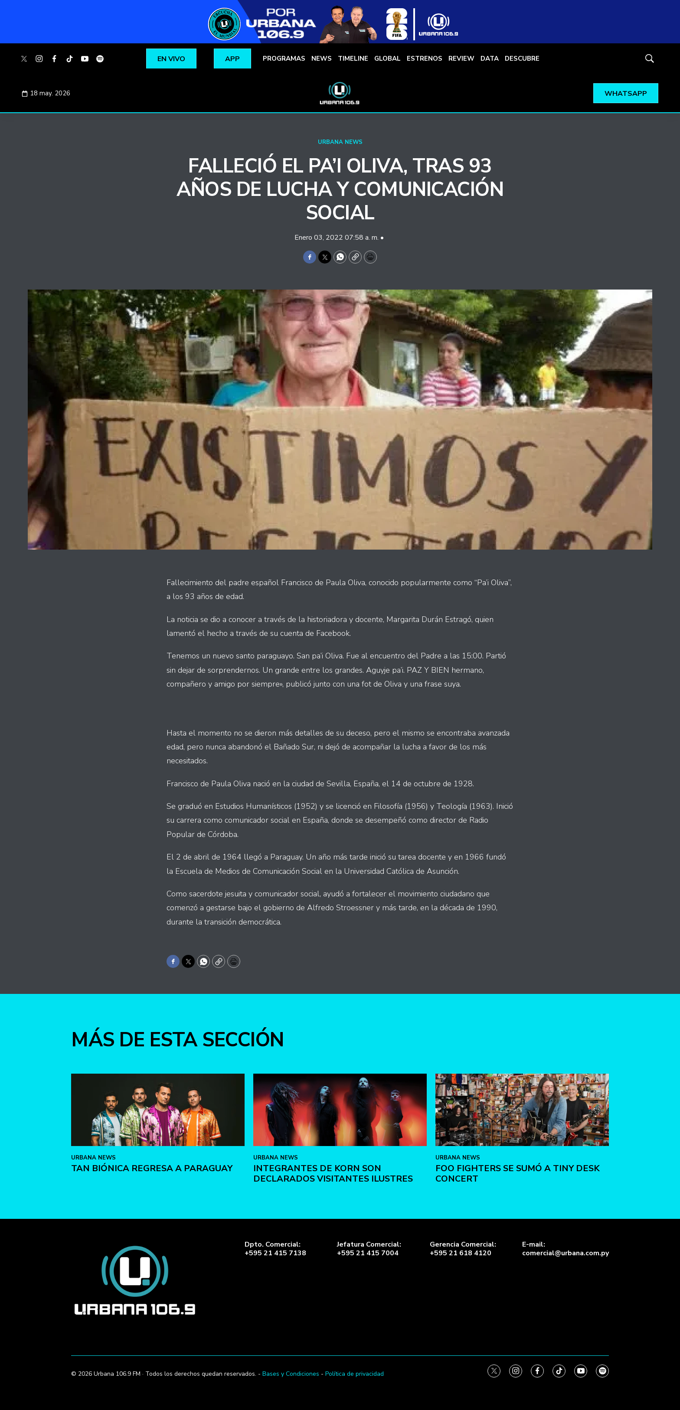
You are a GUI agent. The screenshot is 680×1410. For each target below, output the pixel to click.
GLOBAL (387, 58)
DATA (490, 58)
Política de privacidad (354, 1374)
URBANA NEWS (340, 142)
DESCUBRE (522, 58)
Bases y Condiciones (290, 1374)
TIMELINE (353, 58)
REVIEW (461, 58)
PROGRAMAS (284, 58)
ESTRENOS (424, 58)
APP (232, 59)
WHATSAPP (626, 93)
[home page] (340, 93)
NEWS (321, 58)
